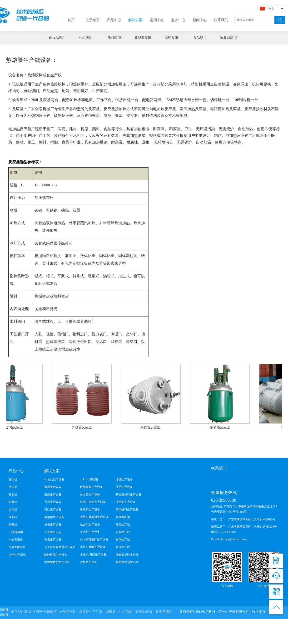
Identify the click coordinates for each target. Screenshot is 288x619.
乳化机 (13, 479)
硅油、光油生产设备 (93, 502)
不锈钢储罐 (16, 532)
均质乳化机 (67, 612)
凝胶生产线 (123, 532)
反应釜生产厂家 (90, 612)
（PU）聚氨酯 (89, 479)
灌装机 (13, 517)
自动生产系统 (17, 554)
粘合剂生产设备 (90, 524)
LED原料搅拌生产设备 (94, 539)
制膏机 (13, 524)
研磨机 (13, 502)
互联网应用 (123, 517)
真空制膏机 (144, 612)
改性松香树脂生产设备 (94, 517)
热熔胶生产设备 (90, 509)
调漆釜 (111, 612)
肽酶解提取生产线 (127, 554)
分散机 (13, 494)
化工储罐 (125, 612)
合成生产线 (123, 547)
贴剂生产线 (123, 539)
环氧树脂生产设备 (91, 487)
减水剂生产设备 (90, 532)
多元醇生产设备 (90, 494)
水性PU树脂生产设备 (93, 554)
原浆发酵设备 (17, 547)
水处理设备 (16, 539)
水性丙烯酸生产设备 (93, 547)
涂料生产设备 (88, 562)
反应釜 (13, 487)
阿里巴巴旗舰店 (45, 612)
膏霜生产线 (123, 524)
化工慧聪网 (164, 612)
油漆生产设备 (124, 479)
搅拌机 (13, 509)
